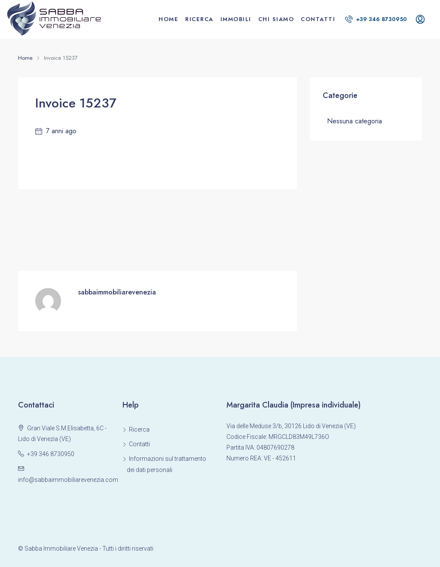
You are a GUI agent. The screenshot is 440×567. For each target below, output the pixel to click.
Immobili (235, 19)
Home (168, 19)
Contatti (318, 19)
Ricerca (199, 19)
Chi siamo (276, 19)
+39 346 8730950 (376, 19)
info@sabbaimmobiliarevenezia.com (68, 479)
